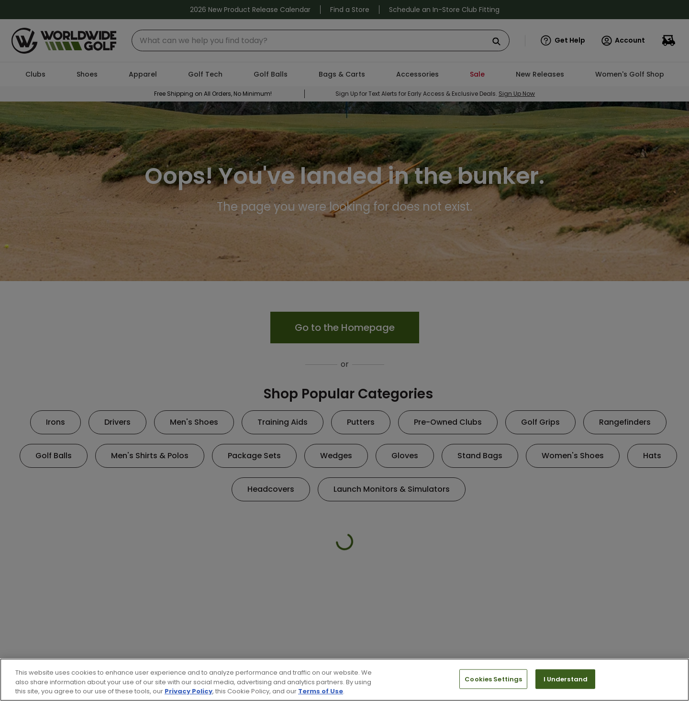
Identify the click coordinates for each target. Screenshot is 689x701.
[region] (344, 679)
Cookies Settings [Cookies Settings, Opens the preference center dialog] (493, 678)
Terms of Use (320, 691)
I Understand (566, 678)
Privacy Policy (188, 691)
